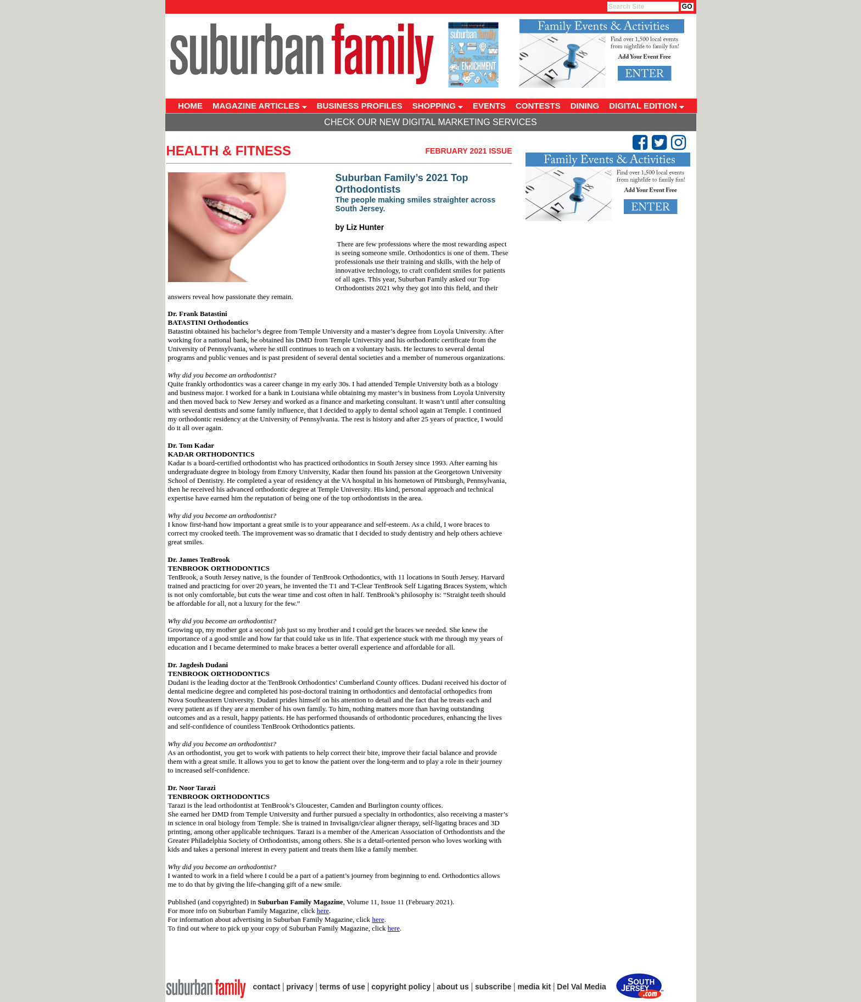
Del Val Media (581, 986)
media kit (534, 986)
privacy (300, 986)
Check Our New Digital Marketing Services (430, 122)
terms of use (342, 986)
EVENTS (489, 105)
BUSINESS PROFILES (359, 105)
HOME (190, 105)
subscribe (493, 986)
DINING (585, 105)
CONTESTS (538, 105)
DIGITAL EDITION (646, 105)
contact (267, 986)
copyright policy (401, 986)
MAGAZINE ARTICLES (260, 105)
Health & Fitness (229, 150)
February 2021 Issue (469, 151)
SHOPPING (437, 105)
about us (453, 986)
